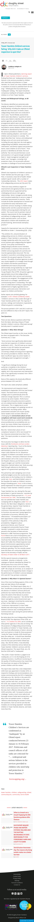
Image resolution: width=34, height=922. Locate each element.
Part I (27, 502)
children (14, 792)
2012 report (24, 181)
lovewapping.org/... (17, 779)
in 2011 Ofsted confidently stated (18, 297)
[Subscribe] (9, 35)
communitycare (6, 794)
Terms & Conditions (17, 883)
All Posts (4, 34)
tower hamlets (6, 792)
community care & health (20, 794)
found (3, 536)
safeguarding (22, 792)
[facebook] (14, 61)
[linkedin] (10, 61)
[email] (3, 61)
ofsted (29, 792)
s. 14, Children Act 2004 (13, 621)
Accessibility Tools (23, 8)
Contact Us (17, 885)
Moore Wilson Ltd (21, 917)
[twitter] (7, 61)
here (10, 479)
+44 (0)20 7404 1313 (10, 8)
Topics (5, 18)
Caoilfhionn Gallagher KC (14, 66)
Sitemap (17, 880)
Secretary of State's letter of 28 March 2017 (15, 555)
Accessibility (17, 874)
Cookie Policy (17, 876)
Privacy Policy (17, 878)
